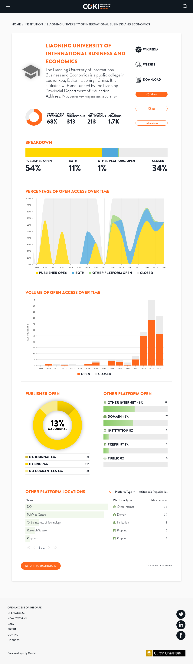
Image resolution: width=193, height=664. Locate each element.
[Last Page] (55, 548)
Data (11, 624)
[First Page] (28, 548)
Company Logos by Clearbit (22, 653)
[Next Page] (49, 548)
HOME (16, 24)
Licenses (14, 640)
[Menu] (8, 6)
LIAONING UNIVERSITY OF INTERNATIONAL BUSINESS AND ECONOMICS (98, 24)
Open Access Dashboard (25, 607)
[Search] (185, 6)
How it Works (17, 618)
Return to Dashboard (40, 566)
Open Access (16, 613)
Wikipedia (90, 96)
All (110, 492)
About (12, 629)
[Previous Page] (34, 548)
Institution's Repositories (153, 492)
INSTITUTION (34, 24)
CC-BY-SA (111, 96)
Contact (14, 635)
